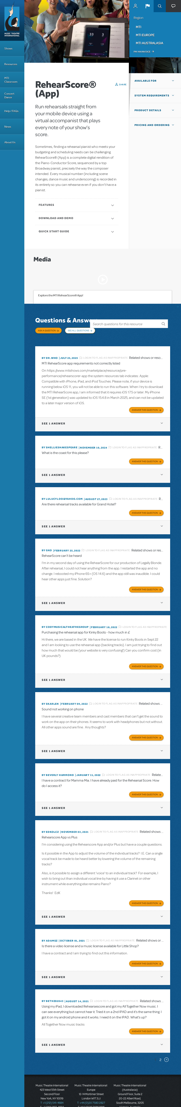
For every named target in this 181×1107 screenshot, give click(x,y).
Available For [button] (146, 80)
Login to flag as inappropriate (105, 353)
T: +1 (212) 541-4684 (51, 1087)
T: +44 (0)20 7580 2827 (91, 1087)
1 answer (53, 418)
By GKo (47, 542)
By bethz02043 (52, 986)
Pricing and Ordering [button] (152, 125)
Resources (10, 64)
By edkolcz (50, 819)
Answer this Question (145, 404)
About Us (9, 142)
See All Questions (78, 330)
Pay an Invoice (142, 51)
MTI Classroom (10, 80)
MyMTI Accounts (135, 6)
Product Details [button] (148, 110)
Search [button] (160, 6)
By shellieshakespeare (60, 442)
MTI (138, 27)
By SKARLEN (50, 693)
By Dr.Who (50, 353)
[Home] (12, 20)
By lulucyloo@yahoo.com (62, 492)
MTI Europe (145, 35)
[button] (147, 6)
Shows (8, 48)
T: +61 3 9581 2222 (130, 1096)
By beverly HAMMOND (58, 763)
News (7, 127)
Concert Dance (9, 95)
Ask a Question (47, 330)
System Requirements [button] (152, 95)
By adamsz (50, 927)
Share (123, 84)
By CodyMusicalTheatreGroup (65, 618)
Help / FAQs (11, 111)
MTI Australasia (149, 43)
